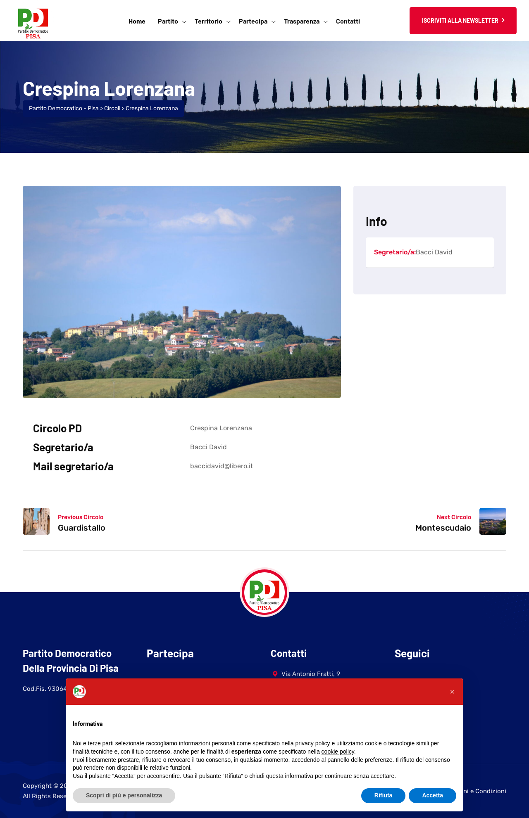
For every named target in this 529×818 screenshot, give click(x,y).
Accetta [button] (432, 795)
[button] (452, 691)
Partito (168, 21)
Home (137, 21)
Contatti (348, 21)
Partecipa (253, 21)
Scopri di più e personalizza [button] (124, 795)
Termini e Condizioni (476, 791)
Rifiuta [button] (383, 795)
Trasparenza (301, 21)
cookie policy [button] (338, 751)
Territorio (208, 21)
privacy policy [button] (312, 743)
